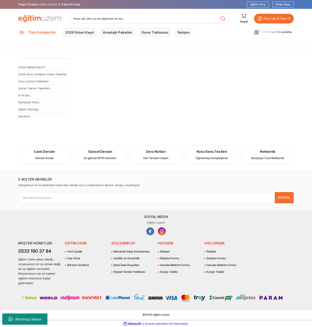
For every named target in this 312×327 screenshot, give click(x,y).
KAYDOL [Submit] (284, 197)
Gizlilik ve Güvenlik (127, 258)
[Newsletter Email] (156, 197)
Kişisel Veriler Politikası (129, 272)
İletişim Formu (169, 258)
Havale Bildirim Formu (175, 265)
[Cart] (244, 18)
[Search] (149, 19)
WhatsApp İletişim (25, 319)
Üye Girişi (73, 258)
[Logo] (39, 18)
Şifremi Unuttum (78, 265)
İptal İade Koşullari (126, 265)
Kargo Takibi (169, 272)
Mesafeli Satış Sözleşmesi (132, 251)
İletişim (165, 251)
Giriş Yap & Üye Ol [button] (273, 18)
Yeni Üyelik (74, 251)
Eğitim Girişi (257, 4)
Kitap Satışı (283, 4)
